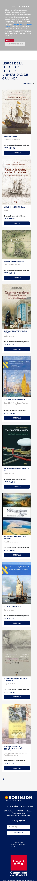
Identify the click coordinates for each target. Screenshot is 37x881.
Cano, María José (10, 403)
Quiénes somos (18, 842)
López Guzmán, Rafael (12, 264)
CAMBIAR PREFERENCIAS (15, 44)
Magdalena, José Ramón (12, 405)
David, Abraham (23, 403)
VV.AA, (6, 210)
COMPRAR (17, 153)
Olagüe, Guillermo (10, 684)
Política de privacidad (18, 844)
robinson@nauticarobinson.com (18, 816)
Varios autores (9, 336)
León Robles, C (9, 753)
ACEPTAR (9, 40)
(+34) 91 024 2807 (18, 813)
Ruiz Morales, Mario (11, 542)
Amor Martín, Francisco (12, 139)
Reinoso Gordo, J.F (22, 753)
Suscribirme (18, 833)
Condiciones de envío (18, 847)
